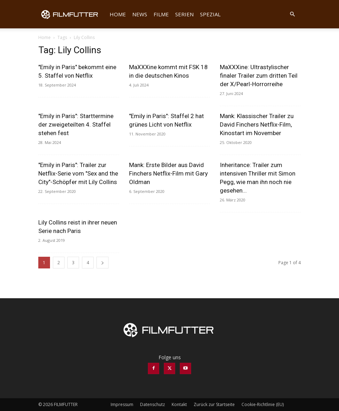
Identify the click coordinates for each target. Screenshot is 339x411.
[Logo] (72, 14)
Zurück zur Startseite (214, 404)
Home (118, 14)
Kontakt (179, 404)
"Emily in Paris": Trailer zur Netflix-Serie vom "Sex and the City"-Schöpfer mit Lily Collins (78, 173)
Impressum (122, 404)
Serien (184, 14)
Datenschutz (152, 404)
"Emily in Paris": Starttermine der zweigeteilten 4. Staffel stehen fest (75, 124)
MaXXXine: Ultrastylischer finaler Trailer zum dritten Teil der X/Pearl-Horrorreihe (259, 75)
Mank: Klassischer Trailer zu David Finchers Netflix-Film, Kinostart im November (257, 124)
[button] (292, 14)
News (139, 14)
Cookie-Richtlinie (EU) (262, 404)
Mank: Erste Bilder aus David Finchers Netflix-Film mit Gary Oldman (168, 173)
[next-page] (102, 262)
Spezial (210, 14)
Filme (161, 14)
